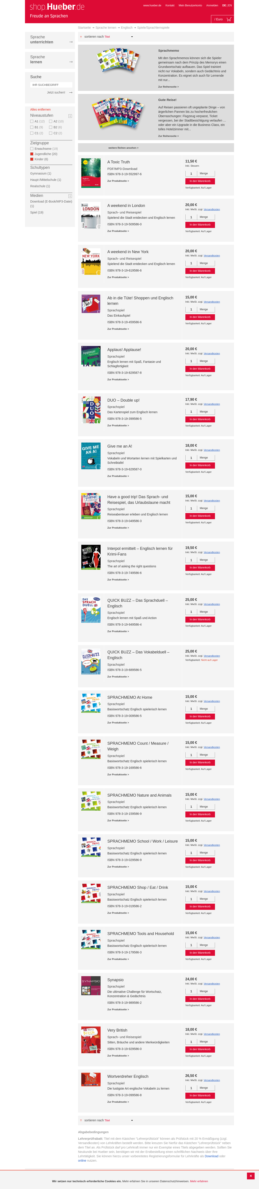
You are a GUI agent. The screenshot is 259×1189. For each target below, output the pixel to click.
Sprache (41, 39)
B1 (39, 127)
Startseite (84, 27)
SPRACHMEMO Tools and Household (140, 933)
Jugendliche (47, 154)
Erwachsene (47, 148)
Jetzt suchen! (56, 92)
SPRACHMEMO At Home (129, 697)
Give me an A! (119, 446)
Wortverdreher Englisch (128, 1076)
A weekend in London (126, 205)
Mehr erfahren (199, 1181)
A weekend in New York (128, 252)
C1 (39, 133)
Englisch (127, 27)
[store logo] (56, 10)
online (82, 1160)
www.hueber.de (152, 5)
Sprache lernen (106, 27)
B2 (58, 127)
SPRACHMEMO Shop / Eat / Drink (137, 887)
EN (230, 5)
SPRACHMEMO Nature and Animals (139, 795)
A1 (40, 121)
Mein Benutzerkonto (190, 5)
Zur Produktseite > (118, 181)
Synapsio (115, 980)
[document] (130, 1181)
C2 (58, 133)
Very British (117, 1030)
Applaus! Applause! (124, 350)
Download (211, 1156)
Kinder (43, 159)
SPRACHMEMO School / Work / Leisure (142, 841)
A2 (59, 121)
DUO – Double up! (123, 400)
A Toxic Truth (118, 162)
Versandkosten (212, 209)
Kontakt (169, 5)
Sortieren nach (94, 36)
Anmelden (212, 5)
